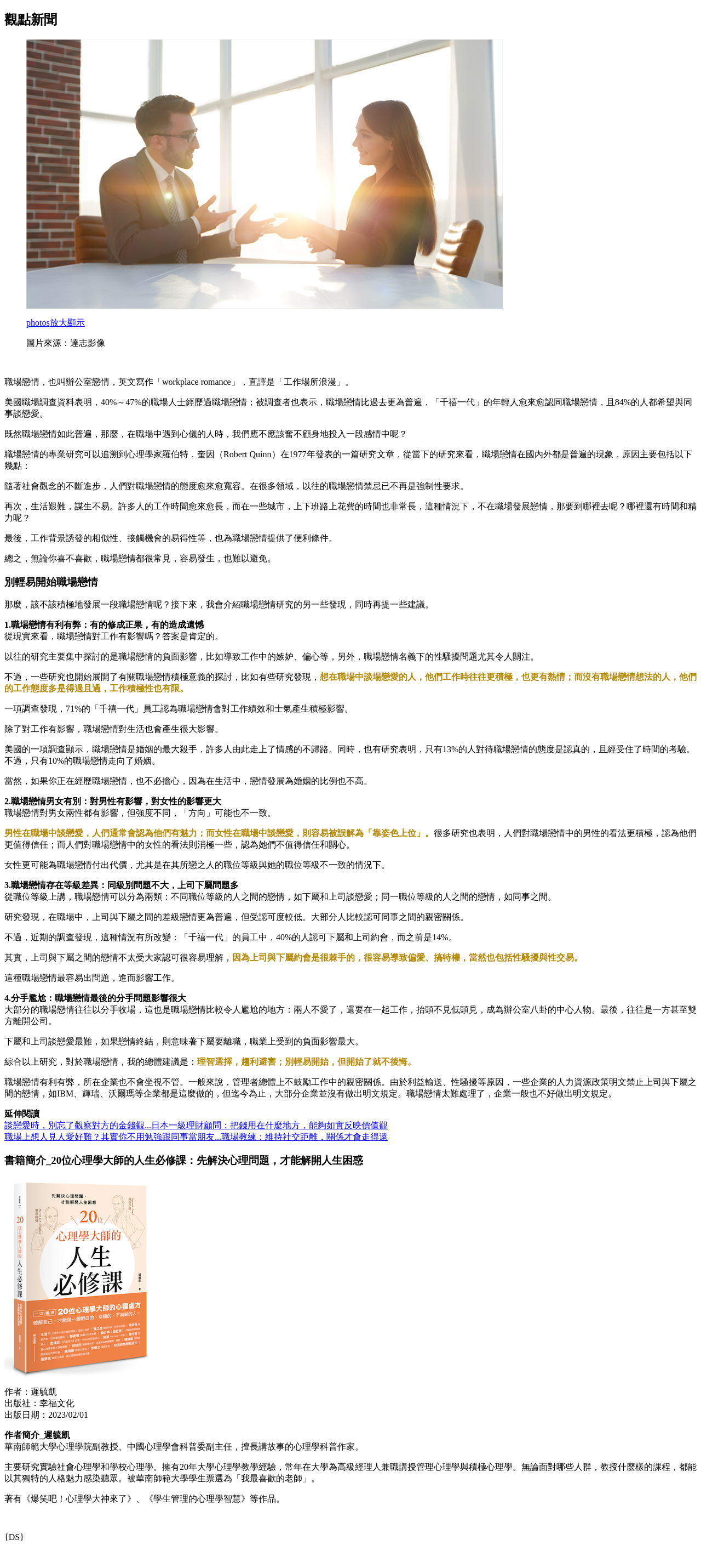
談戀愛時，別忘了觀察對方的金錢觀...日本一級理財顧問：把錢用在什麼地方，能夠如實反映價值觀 (196, 1125)
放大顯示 (55, 322)
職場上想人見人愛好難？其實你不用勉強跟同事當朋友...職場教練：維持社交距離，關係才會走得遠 (196, 1136)
